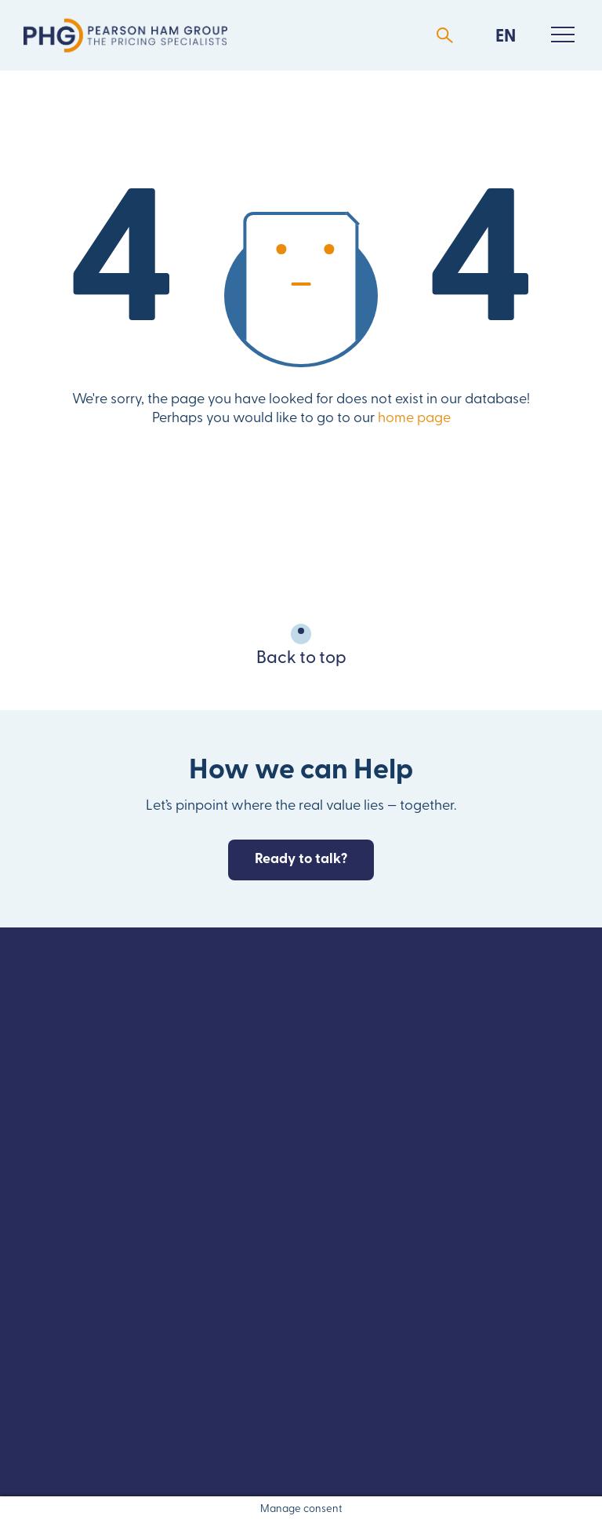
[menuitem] (505, 35)
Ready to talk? (301, 859)
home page (414, 418)
